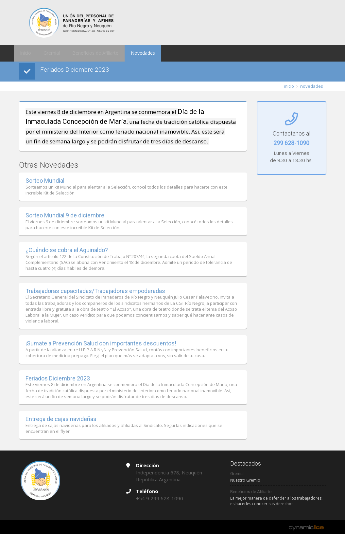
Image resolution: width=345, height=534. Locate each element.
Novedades (129, 53)
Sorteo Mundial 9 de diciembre (65, 215)
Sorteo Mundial (45, 180)
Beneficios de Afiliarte (86, 53)
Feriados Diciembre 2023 (58, 378)
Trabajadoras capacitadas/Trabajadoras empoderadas (95, 290)
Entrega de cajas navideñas (61, 418)
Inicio (24, 53)
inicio (289, 86)
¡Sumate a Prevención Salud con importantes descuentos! (101, 343)
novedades (311, 86)
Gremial (47, 53)
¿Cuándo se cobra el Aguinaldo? (67, 250)
